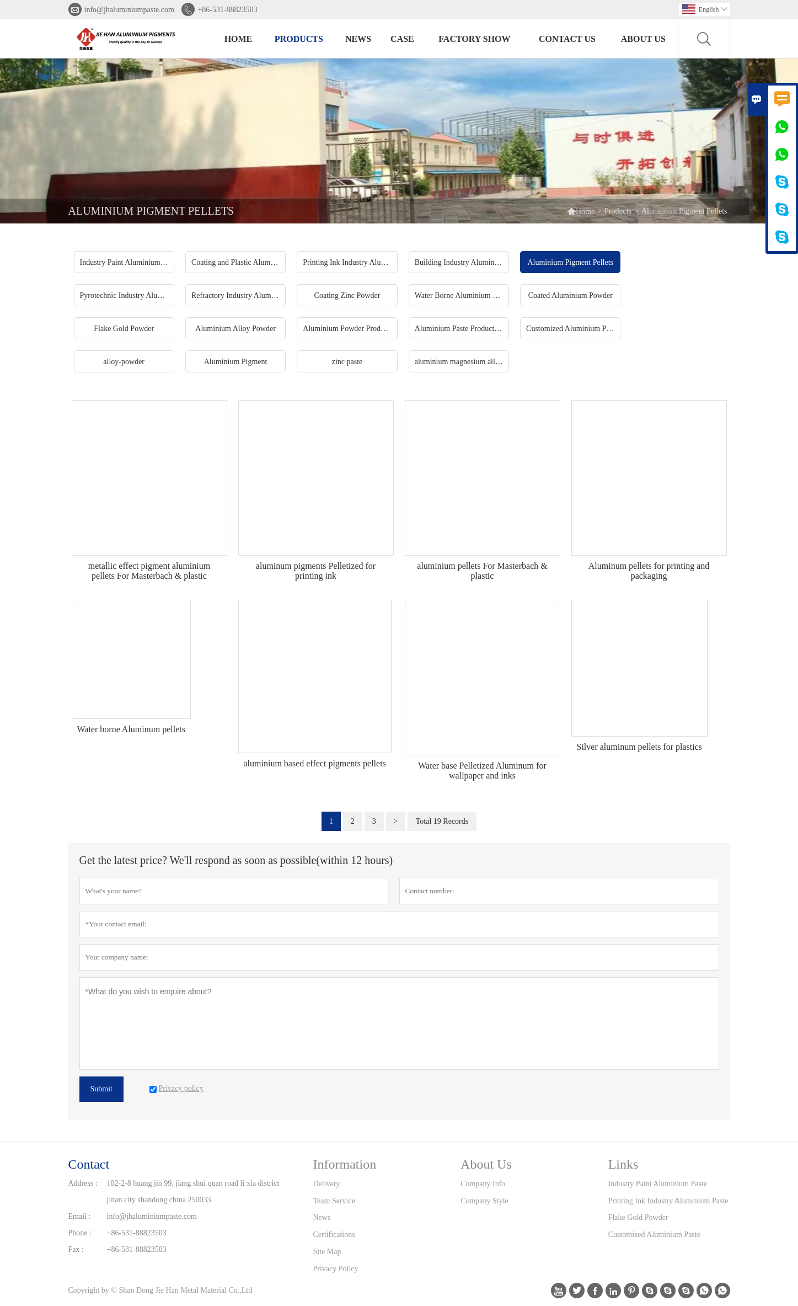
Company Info (482, 1184)
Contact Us (567, 39)
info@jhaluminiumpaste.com (129, 10)
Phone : (80, 1233)
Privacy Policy (335, 1269)
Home (238, 39)
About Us (643, 39)
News (358, 39)
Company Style (484, 1201)
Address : (83, 1183)
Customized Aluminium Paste (654, 1234)
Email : (79, 1216)
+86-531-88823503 (227, 10)
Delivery (326, 1184)
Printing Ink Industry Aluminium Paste (668, 1201)
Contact (89, 1164)
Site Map (327, 1252)
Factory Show (474, 39)
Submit (101, 1089)
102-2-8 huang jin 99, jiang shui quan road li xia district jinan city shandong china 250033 (193, 1191)
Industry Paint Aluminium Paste (657, 1184)
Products (299, 39)
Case (402, 39)
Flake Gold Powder (638, 1217)
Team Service (334, 1201)
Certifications (334, 1234)
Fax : (76, 1249)
